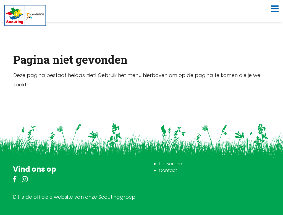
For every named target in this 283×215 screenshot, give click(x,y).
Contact (168, 170)
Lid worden (170, 164)
